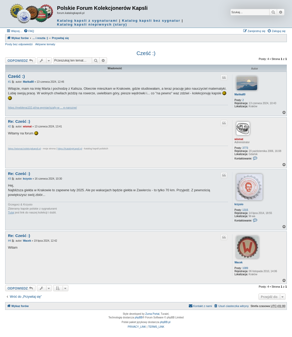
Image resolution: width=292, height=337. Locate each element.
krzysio (238, 204)
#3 (9, 178)
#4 (9, 240)
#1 (9, 81)
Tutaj (11, 212)
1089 (245, 268)
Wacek (238, 262)
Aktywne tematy (45, 44)
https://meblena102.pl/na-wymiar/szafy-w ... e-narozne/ (42, 107)
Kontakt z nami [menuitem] (200, 306)
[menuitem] (29, 31)
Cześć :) (145, 53)
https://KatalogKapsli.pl (70, 148)
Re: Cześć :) (19, 121)
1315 (245, 210)
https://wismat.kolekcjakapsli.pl (24, 148)
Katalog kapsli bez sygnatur (151, 20)
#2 (9, 126)
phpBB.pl (165, 322)
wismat (238, 139)
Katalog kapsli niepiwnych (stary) (92, 24)
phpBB (139, 317)
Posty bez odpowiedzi (19, 44)
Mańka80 (239, 94)
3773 (245, 148)
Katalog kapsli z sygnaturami (87, 20)
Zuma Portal (152, 313)
